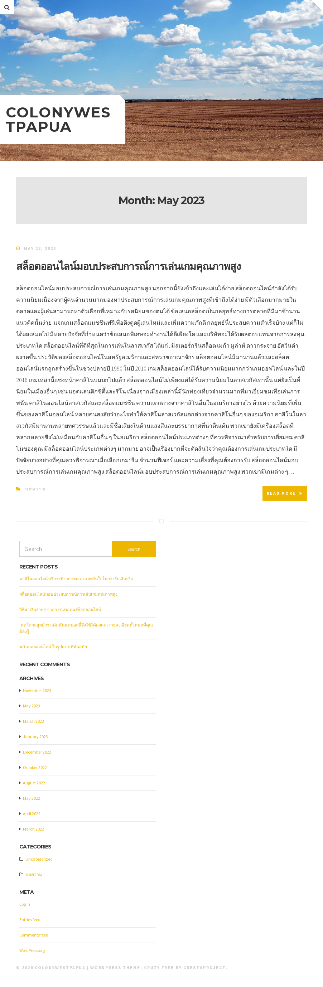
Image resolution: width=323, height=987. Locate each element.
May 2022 (31, 798)
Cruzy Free (159, 967)
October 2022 (35, 767)
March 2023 (33, 721)
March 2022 (33, 829)
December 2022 (37, 752)
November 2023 (37, 690)
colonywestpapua (58, 119)
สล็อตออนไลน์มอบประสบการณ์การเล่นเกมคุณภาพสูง (128, 266)
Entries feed (29, 919)
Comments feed (33, 935)
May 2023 (31, 705)
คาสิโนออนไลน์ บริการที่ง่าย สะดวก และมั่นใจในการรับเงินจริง (76, 578)
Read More (285, 493)
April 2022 (31, 813)
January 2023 (35, 736)
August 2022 (34, 782)
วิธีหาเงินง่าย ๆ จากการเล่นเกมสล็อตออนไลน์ (60, 609)
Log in (24, 904)
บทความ (35, 489)
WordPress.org (32, 950)
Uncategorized (39, 859)
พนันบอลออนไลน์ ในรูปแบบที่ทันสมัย (53, 646)
